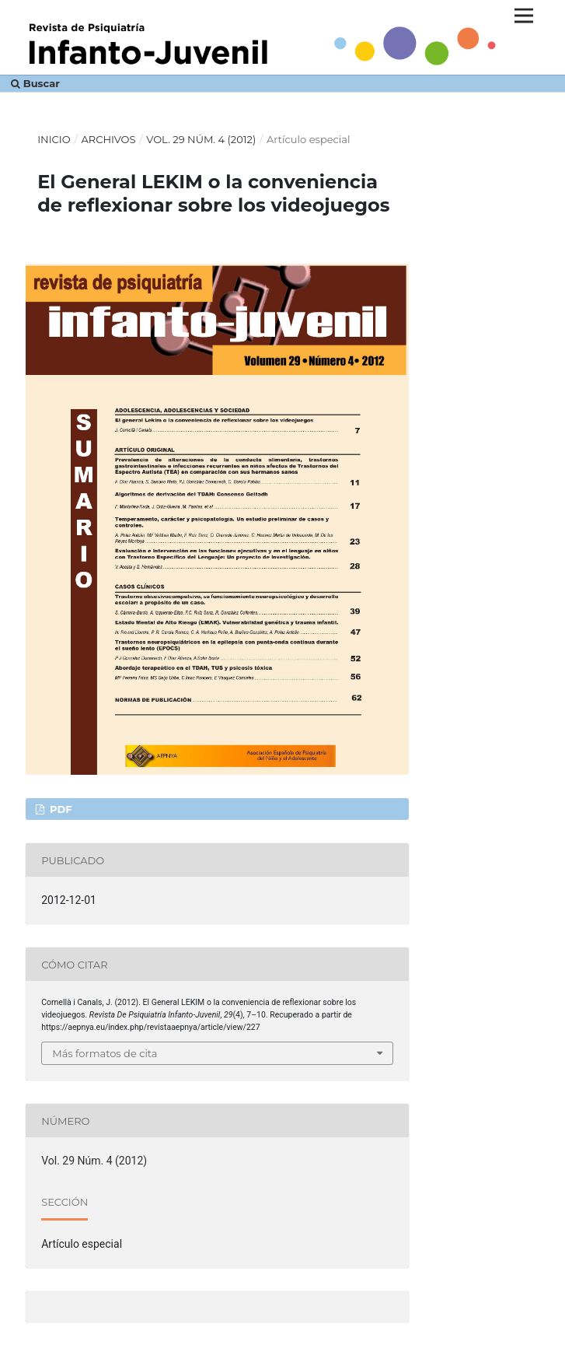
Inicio (54, 139)
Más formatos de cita (104, 1053)
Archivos (109, 139)
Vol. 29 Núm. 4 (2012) (201, 139)
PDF (59, 809)
